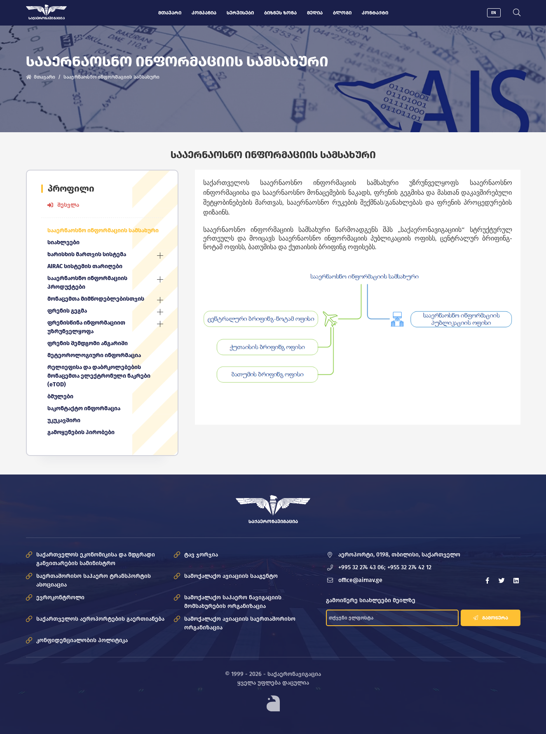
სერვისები (240, 13)
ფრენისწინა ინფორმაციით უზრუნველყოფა (86, 327)
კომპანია (204, 13)
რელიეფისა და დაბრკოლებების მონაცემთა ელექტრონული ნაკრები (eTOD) (98, 376)
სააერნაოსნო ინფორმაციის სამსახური (103, 230)
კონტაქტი (375, 13)
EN (493, 12)
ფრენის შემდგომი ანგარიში (87, 343)
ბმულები (60, 396)
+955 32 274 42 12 (409, 567)
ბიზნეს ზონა (280, 13)
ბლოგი (342, 13)
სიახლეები (63, 242)
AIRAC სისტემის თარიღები (84, 266)
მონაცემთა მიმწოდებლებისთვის (95, 298)
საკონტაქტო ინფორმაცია (83, 408)
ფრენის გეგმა (67, 310)
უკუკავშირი (63, 420)
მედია (315, 13)
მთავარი (169, 13)
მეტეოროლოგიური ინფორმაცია (94, 355)
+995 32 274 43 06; (361, 567)
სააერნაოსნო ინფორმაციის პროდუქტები (87, 282)
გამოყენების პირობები (81, 432)
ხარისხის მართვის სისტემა (86, 254)
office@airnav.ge (360, 580)
